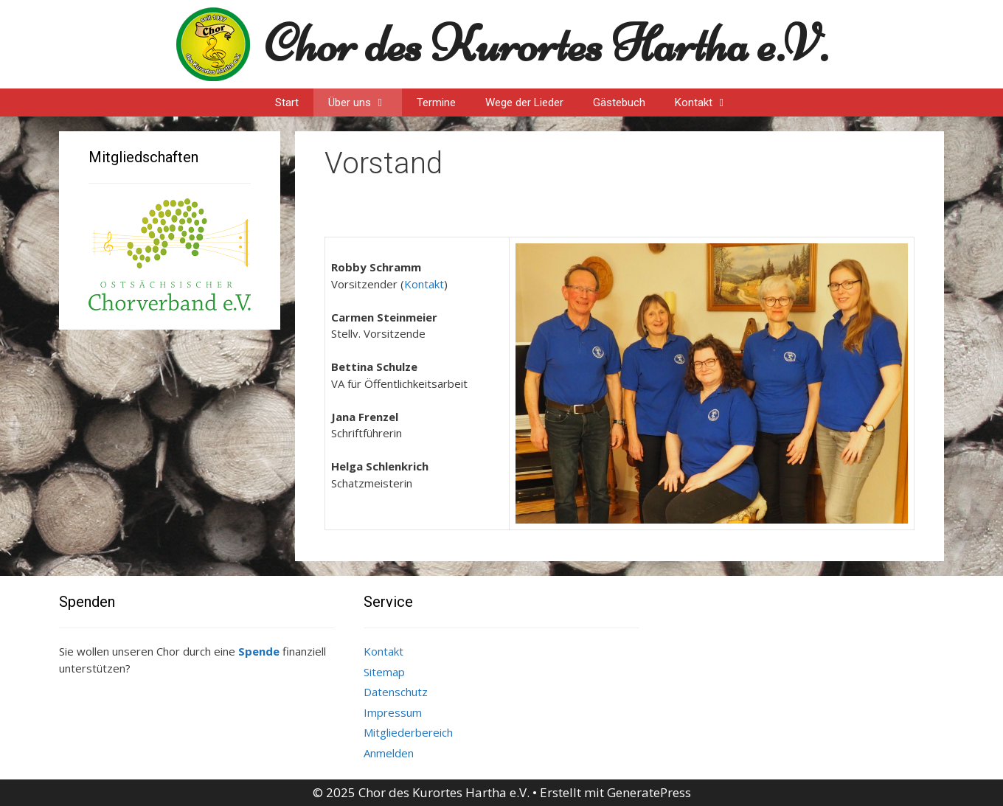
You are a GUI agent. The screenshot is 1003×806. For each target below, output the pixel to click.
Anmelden (389, 753)
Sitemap (384, 671)
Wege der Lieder (524, 102)
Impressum (393, 712)
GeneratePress (649, 792)
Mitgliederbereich (408, 732)
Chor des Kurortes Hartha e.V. (546, 44)
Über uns (365, 102)
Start (287, 102)
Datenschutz (396, 691)
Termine (436, 102)
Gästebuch (619, 102)
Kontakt (709, 102)
